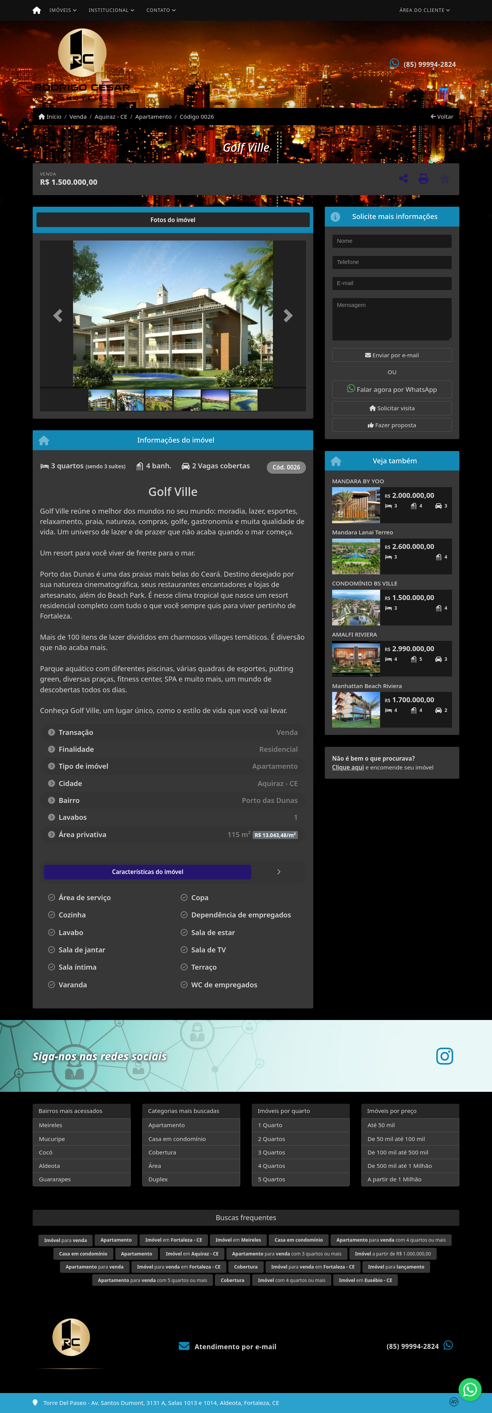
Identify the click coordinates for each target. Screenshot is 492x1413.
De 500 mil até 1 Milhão (399, 1165)
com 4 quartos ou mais (291, 1280)
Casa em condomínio (177, 1139)
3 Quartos (271, 1152)
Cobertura (162, 1152)
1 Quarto (270, 1125)
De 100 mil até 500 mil (397, 1152)
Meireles (50, 1125)
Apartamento (153, 116)
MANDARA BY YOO (358, 481)
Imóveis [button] (60, 10)
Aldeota (49, 1165)
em (173, 1240)
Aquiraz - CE (111, 116)
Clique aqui (348, 767)
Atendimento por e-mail (228, 1346)
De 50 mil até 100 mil (396, 1139)
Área (154, 1165)
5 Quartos (271, 1179)
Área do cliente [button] (422, 10)
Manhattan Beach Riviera (367, 686)
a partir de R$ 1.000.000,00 (393, 1253)
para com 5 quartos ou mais (152, 1280)
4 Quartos (271, 1165)
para (65, 1240)
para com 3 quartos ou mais (286, 1253)
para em (179, 1267)
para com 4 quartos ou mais (391, 1240)
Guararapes (55, 1179)
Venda (78, 116)
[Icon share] (444, 1056)
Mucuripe (52, 1139)
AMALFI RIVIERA (354, 634)
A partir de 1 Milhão (394, 1179)
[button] (60, 315)
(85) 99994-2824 (430, 64)
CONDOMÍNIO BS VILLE (364, 583)
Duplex (158, 1179)
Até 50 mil (381, 1125)
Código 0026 (197, 116)
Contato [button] (158, 10)
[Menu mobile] (37, 10)
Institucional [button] (109, 10)
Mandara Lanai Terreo (362, 532)
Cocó (45, 1152)
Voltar (442, 116)
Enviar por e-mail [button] (392, 355)
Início (50, 116)
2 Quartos (271, 1139)
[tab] (65, 219)
